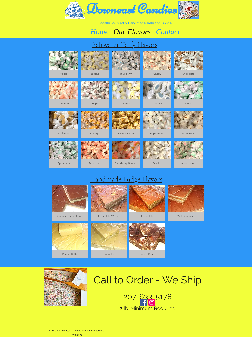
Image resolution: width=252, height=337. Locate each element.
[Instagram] (151, 302)
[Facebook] (143, 302)
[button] (63, 64)
